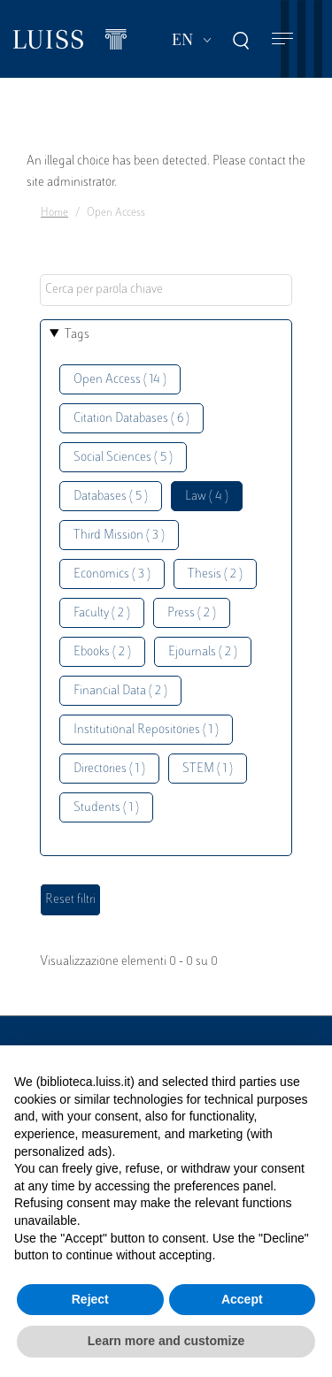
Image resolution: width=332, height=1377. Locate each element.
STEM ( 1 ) (207, 769)
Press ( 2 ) (191, 613)
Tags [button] (77, 334)
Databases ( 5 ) (110, 496)
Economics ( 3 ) (112, 574)
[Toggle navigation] (282, 39)
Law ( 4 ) (206, 496)
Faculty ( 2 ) (101, 613)
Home (54, 213)
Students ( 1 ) (106, 808)
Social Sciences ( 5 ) (123, 457)
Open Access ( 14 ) (119, 379)
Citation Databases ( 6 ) (131, 418)
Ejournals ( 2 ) (202, 652)
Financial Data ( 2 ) (120, 691)
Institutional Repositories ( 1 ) (146, 730)
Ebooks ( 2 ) (102, 652)
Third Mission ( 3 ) (119, 535)
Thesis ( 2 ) (215, 574)
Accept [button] (242, 1299)
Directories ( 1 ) (109, 769)
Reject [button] (90, 1299)
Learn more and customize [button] (166, 1341)
